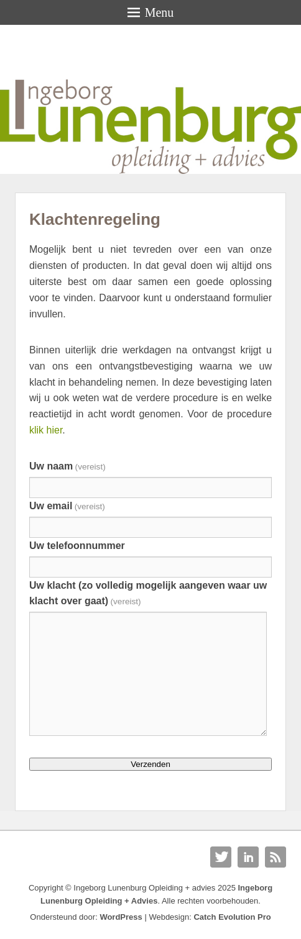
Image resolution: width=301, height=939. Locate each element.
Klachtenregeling (94, 219)
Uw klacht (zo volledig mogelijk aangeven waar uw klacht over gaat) (148, 593)
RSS (275, 857)
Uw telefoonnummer (77, 545)
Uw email (67, 506)
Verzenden (150, 764)
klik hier (45, 430)
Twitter (220, 857)
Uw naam (67, 466)
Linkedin (248, 857)
